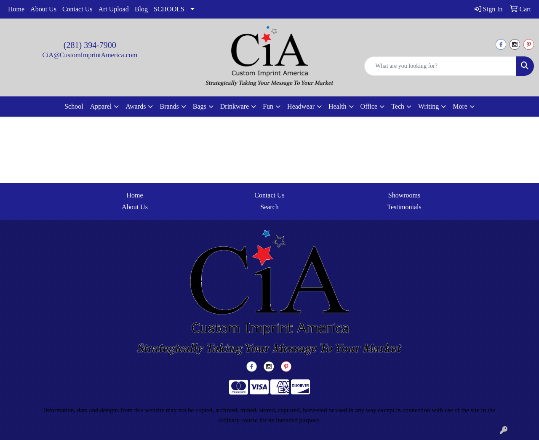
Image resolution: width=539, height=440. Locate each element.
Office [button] (369, 106)
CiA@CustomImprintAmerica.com (89, 55)
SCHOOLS (169, 9)
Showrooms (404, 195)
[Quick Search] (440, 66)
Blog (141, 9)
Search (269, 207)
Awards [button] (135, 106)
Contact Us (77, 9)
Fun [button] (268, 106)
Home (16, 9)
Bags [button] (199, 106)
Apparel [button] (101, 106)
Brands (169, 106)
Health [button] (337, 106)
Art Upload (113, 9)
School (73, 106)
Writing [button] (428, 106)
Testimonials (404, 207)
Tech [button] (397, 106)
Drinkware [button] (234, 106)
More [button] (460, 106)
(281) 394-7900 (90, 45)
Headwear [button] (301, 106)
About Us (43, 9)
